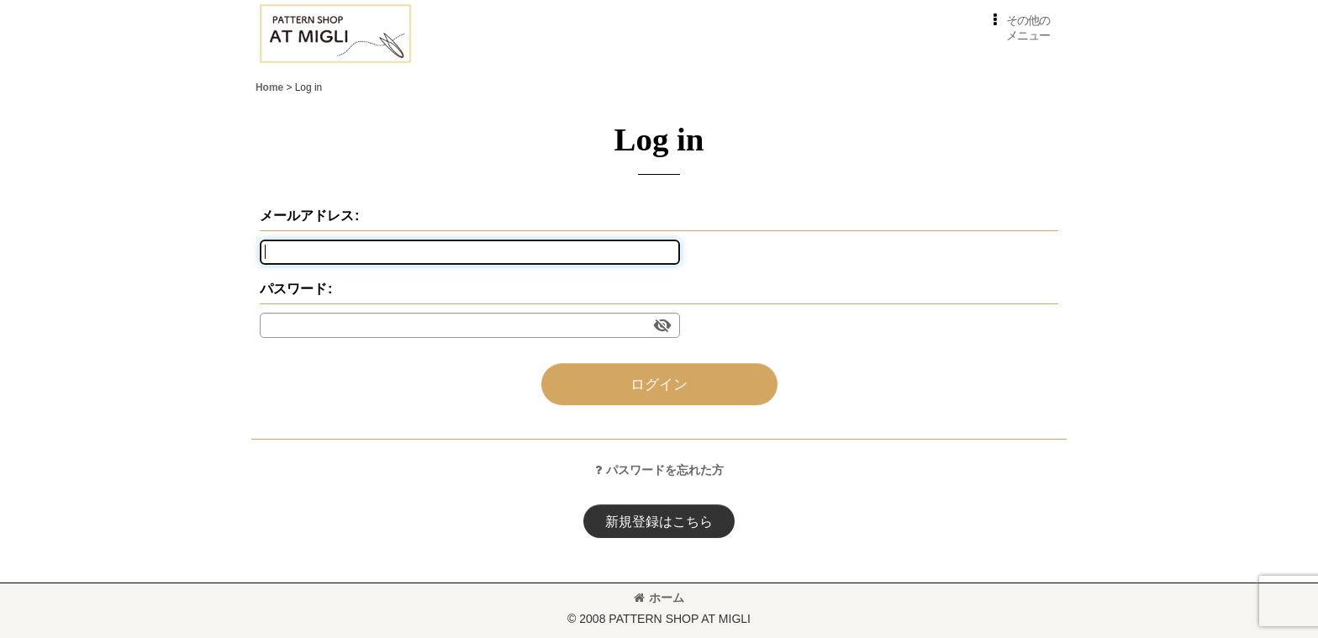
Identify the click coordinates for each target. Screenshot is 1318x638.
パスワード (293, 288)
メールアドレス (307, 215)
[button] (1018, 28)
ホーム (659, 597)
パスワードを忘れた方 (659, 470)
